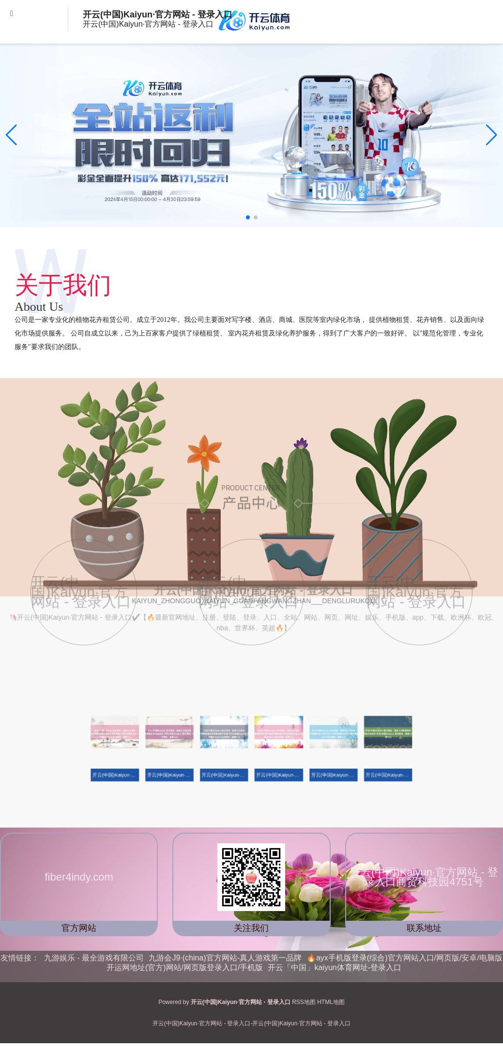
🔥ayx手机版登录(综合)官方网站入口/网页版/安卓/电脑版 (404, 958)
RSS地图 (304, 1002)
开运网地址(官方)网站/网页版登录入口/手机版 (185, 967)
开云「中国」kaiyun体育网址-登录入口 (334, 967)
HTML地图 (331, 1002)
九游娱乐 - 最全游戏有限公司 (94, 958)
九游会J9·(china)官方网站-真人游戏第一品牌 (225, 958)
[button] (491, 135)
